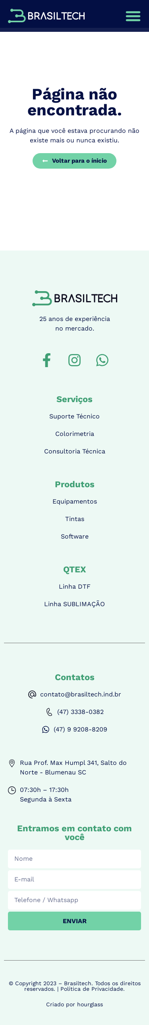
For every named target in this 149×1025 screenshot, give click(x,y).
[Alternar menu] (133, 16)
